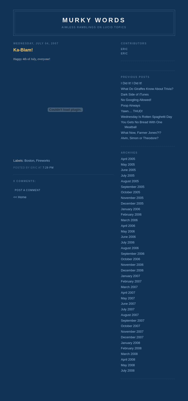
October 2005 (130, 192)
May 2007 (128, 298)
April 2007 (128, 292)
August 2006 (130, 248)
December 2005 (132, 203)
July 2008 (128, 370)
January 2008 (130, 343)
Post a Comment (28, 190)
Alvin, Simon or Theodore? (140, 138)
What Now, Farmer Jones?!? (141, 132)
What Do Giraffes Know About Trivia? (147, 89)
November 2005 (132, 198)
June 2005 (128, 170)
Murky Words (94, 20)
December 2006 (132, 270)
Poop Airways (130, 105)
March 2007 (129, 287)
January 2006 (130, 209)
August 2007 (130, 315)
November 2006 (132, 265)
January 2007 (130, 276)
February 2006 (131, 214)
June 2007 (128, 303)
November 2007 (132, 331)
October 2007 (130, 326)
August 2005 (130, 181)
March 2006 (129, 220)
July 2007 (128, 309)
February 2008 (131, 348)
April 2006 (128, 226)
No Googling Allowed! (136, 100)
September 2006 (132, 253)
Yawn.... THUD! (132, 111)
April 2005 (128, 159)
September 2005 (132, 187)
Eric (124, 49)
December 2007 (132, 337)
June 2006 (128, 237)
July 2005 (128, 175)
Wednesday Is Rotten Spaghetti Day (146, 117)
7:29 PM (48, 167)
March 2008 (129, 354)
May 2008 (128, 365)
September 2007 (132, 320)
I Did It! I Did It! (131, 83)
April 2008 (128, 359)
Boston (29, 160)
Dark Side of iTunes (135, 94)
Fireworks (43, 160)
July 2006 (128, 242)
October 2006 (130, 259)
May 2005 (128, 164)
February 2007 (131, 281)
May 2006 (128, 231)
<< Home (19, 197)
